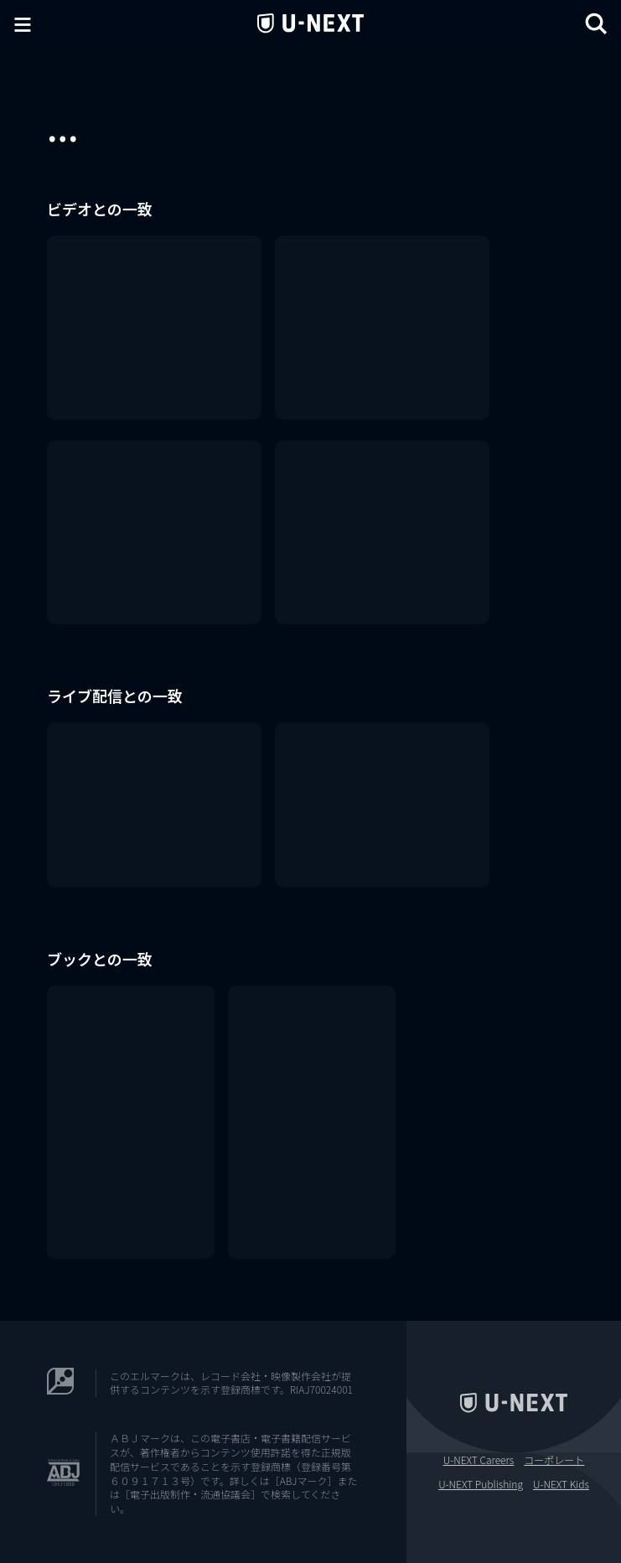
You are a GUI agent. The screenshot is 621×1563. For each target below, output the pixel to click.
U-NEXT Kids (561, 1484)
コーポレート (554, 1460)
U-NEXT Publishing (480, 1484)
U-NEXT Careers (479, 1460)
